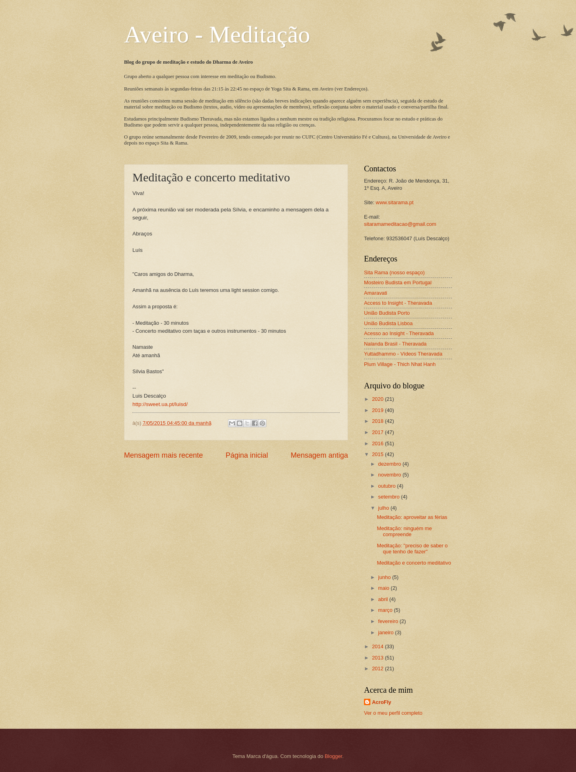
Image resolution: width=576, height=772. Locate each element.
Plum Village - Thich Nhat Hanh (400, 364)
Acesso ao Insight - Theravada (399, 333)
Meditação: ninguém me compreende (404, 531)
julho (384, 508)
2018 (378, 421)
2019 (378, 410)
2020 (378, 399)
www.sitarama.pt (394, 202)
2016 (378, 443)
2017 (378, 432)
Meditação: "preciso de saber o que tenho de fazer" (412, 549)
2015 (378, 454)
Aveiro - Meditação (217, 34)
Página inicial (247, 455)
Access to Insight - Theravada (398, 303)
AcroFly (381, 702)
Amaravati (375, 293)
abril (383, 599)
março (386, 610)
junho (385, 577)
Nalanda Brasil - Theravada (395, 344)
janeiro (386, 632)
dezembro (390, 464)
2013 (378, 658)
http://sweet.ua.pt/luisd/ (160, 404)
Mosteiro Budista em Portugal (398, 282)
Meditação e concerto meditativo (414, 563)
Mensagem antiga (319, 455)
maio (384, 588)
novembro (390, 475)
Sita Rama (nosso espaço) (394, 272)
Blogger (333, 756)
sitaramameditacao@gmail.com (400, 224)
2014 (378, 646)
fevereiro (389, 621)
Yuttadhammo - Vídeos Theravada (403, 354)
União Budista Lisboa (388, 323)
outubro (387, 486)
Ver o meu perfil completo (393, 713)
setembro (389, 497)
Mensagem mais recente (163, 455)
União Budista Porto (387, 313)
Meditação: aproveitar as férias (412, 517)
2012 (378, 668)
